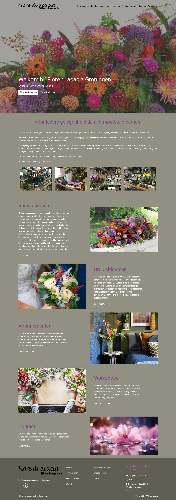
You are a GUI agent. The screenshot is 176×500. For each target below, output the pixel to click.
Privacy (69, 467)
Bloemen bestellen (28, 92)
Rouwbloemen (83, 6)
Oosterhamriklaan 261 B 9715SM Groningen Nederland (137, 487)
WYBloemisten (152, 496)
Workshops (71, 484)
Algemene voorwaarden (104, 467)
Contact (125, 6)
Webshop (152, 6)
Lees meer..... (26, 255)
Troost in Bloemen (138, 6)
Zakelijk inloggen (48, 92)
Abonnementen (113, 6)
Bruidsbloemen (97, 6)
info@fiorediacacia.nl (136, 475)
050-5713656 (132, 480)
